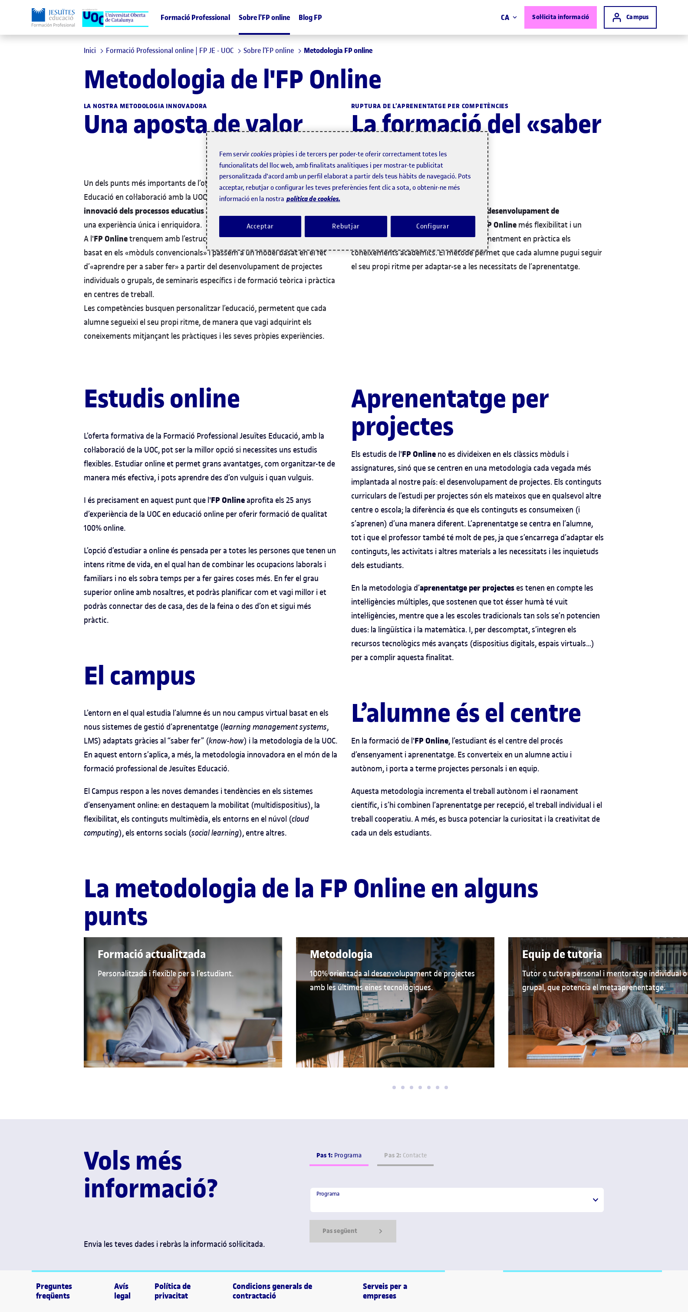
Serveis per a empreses (385, 1291)
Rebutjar (346, 226)
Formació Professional (195, 17)
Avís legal (122, 1291)
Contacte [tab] (405, 1155)
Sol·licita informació (560, 17)
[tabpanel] (457, 1215)
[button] (394, 1087)
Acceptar (260, 226)
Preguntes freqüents (54, 1291)
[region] (347, 191)
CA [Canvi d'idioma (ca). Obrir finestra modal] (509, 17)
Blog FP (310, 17)
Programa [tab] (339, 1155)
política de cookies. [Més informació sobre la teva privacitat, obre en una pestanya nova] (313, 198)
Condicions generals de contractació (272, 1291)
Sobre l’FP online (264, 17)
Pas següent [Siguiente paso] (353, 1231)
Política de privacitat (173, 1291)
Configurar (433, 226)
